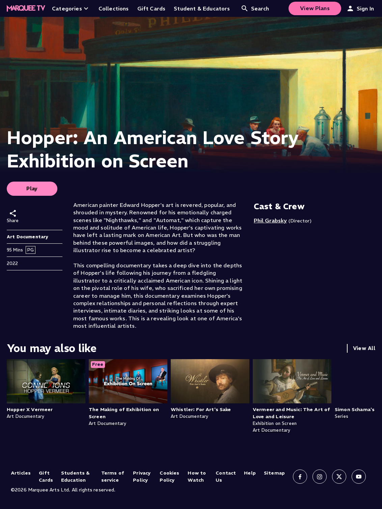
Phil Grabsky (270, 220)
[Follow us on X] (339, 477)
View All (364, 348)
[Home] (26, 8)
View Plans (315, 8)
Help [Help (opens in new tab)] (250, 473)
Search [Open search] (255, 8)
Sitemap (274, 473)
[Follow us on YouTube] (359, 477)
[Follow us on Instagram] (319, 477)
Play (32, 188)
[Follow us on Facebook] (300, 477)
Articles (21, 473)
